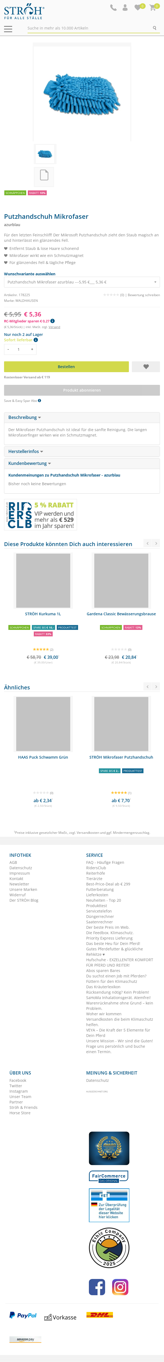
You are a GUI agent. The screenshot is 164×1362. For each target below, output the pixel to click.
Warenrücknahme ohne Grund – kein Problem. (119, 1005)
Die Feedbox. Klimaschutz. (110, 932)
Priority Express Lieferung (109, 938)
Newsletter (19, 884)
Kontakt (16, 878)
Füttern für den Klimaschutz (111, 981)
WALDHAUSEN (26, 300)
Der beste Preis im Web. (108, 927)
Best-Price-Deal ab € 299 (108, 884)
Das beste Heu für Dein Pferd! (113, 943)
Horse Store (20, 1112)
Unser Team (20, 1096)
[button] (126, 7)
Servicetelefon (99, 911)
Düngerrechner (100, 916)
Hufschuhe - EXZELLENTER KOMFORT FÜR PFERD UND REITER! (119, 962)
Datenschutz (20, 867)
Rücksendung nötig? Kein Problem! (117, 992)
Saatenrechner (99, 921)
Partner (16, 1102)
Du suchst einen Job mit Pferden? (116, 975)
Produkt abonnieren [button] (82, 390)
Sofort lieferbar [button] (21, 339)
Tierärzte (94, 878)
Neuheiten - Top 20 (103, 900)
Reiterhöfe (95, 873)
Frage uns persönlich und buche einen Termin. (115, 1049)
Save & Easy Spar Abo (22, 400)
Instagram (18, 1091)
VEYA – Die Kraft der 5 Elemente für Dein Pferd (118, 1032)
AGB (13, 862)
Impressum (19, 873)
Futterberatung (100, 889)
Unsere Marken (23, 889)
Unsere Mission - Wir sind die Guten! (119, 1040)
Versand (54, 327)
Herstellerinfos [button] (25, 451)
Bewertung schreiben (144, 295)
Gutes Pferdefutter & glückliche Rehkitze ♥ (114, 951)
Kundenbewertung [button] (29, 463)
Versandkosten (88, 832)
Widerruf (17, 894)
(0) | (115, 295)
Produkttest (96, 905)
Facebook (17, 1080)
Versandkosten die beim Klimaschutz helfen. (119, 1022)
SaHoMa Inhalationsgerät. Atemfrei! (118, 997)
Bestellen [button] (66, 366)
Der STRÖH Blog (23, 900)
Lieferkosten (97, 894)
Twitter (15, 1085)
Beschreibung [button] (24, 417)
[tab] (82, 417)
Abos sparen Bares (103, 970)
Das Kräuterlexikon (103, 986)
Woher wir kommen (104, 1013)
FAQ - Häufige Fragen (105, 862)
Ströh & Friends (23, 1107)
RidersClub (96, 867)
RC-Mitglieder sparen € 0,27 (29, 321)
